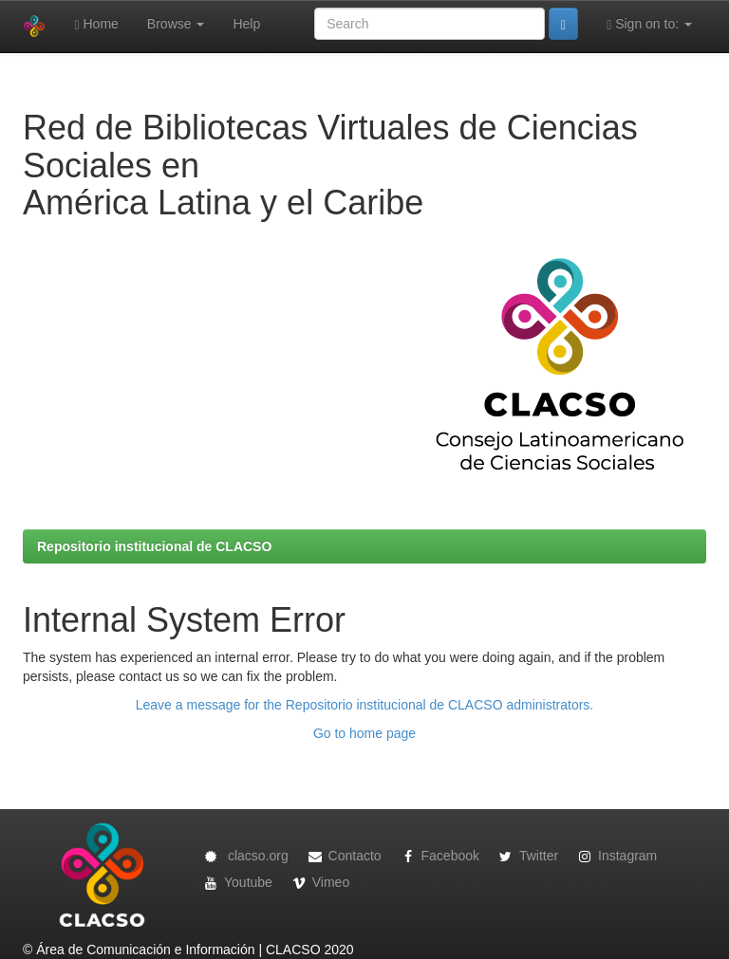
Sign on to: (649, 24)
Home (96, 24)
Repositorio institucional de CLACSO (154, 546)
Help (246, 23)
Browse (176, 23)
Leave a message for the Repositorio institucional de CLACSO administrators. (364, 704)
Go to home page (364, 733)
